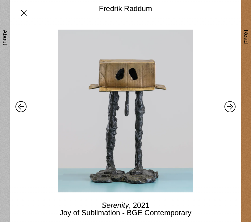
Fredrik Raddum (125, 8)
